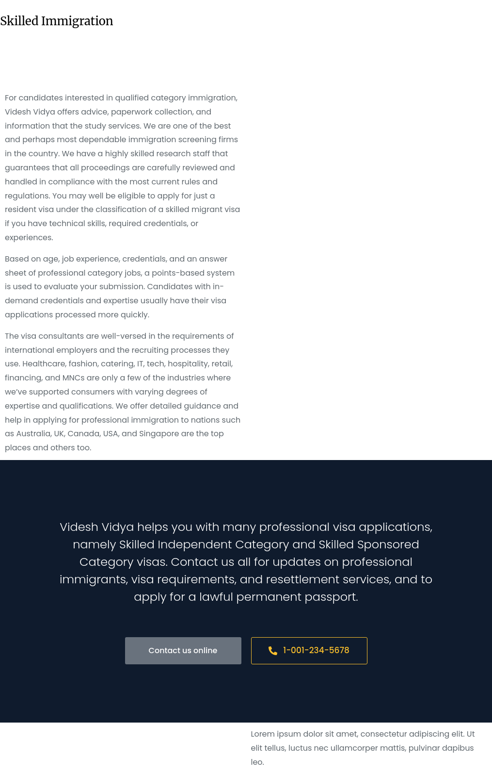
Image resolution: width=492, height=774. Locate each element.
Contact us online (183, 650)
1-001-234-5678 (309, 650)
